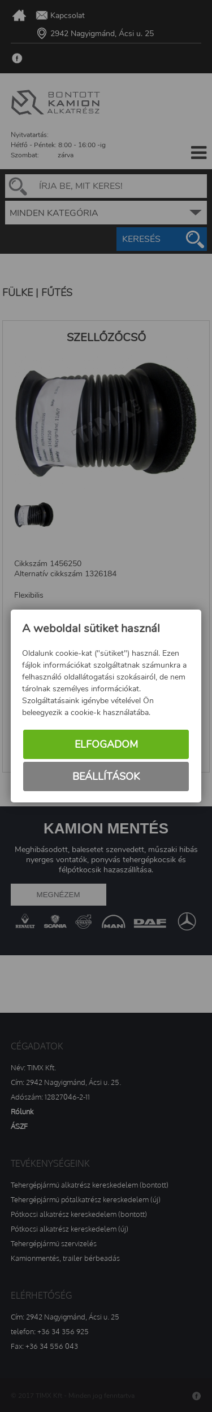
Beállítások (106, 777)
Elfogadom (106, 745)
